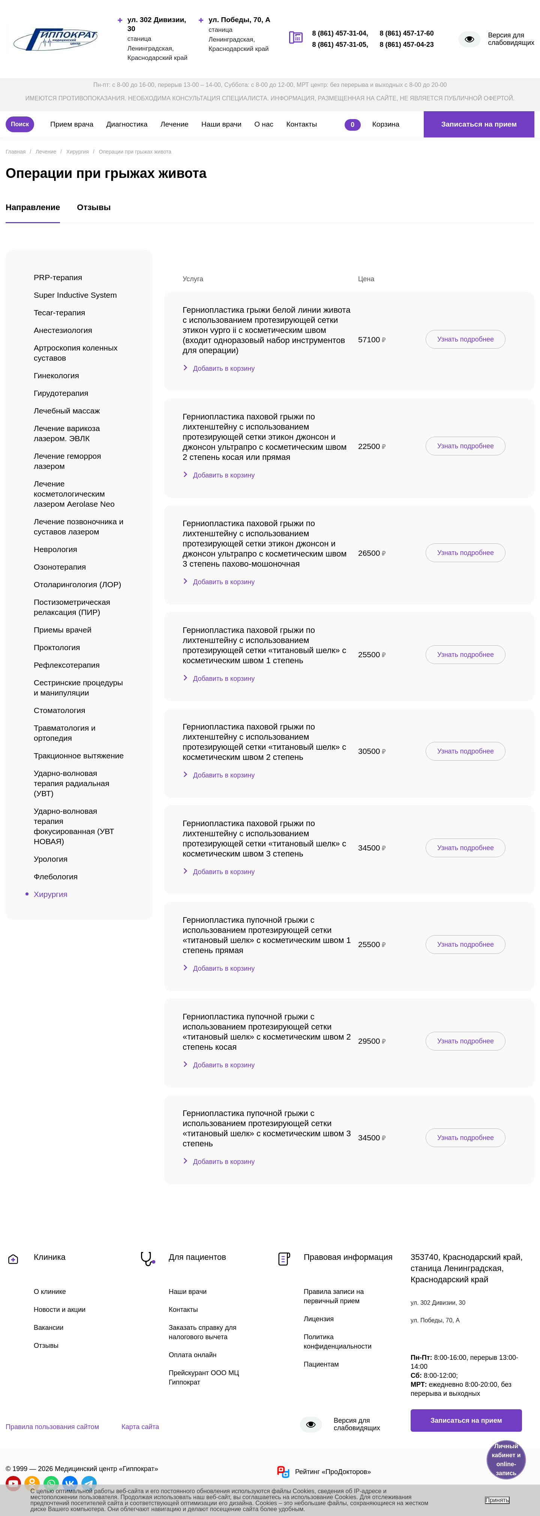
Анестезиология (63, 330)
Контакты (301, 124)
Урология (51, 859)
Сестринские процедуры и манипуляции (78, 687)
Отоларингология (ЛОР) (77, 584)
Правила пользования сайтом (52, 1427)
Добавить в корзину (224, 368)
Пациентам (321, 1364)
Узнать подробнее (465, 339)
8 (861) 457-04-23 (407, 44)
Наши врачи (221, 124)
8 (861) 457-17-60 (407, 33)
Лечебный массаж (67, 410)
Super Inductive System (75, 295)
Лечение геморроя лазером (67, 461)
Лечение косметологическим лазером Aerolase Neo (74, 493)
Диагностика (126, 124)
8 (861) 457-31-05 (339, 44)
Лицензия (319, 1319)
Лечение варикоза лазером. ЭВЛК (67, 433)
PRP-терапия (58, 277)
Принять (497, 1500)
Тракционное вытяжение (79, 755)
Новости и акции (60, 1309)
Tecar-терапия (59, 312)
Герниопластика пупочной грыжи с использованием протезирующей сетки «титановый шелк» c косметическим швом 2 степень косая (267, 1032)
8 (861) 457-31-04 (339, 33)
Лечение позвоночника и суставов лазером (78, 526)
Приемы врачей (63, 629)
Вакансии (48, 1327)
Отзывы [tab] (94, 207)
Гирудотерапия (61, 393)
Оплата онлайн (192, 1355)
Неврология (55, 549)
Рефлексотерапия (67, 665)
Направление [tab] (33, 207)
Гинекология (56, 375)
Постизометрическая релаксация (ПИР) (72, 607)
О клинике (50, 1291)
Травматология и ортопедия (65, 733)
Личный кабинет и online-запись (506, 1459)
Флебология (56, 876)
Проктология (57, 647)
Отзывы (46, 1345)
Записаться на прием (479, 124)
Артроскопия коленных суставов (75, 352)
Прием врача (71, 124)
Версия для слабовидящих (511, 38)
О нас (263, 124)
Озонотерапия (60, 567)
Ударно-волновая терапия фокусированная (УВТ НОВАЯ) (74, 826)
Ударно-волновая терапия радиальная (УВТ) (72, 783)
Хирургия (51, 894)
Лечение (174, 124)
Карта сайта (140, 1427)
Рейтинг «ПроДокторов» (323, 1472)
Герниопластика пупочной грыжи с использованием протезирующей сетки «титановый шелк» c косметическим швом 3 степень (267, 1128)
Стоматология (59, 710)
